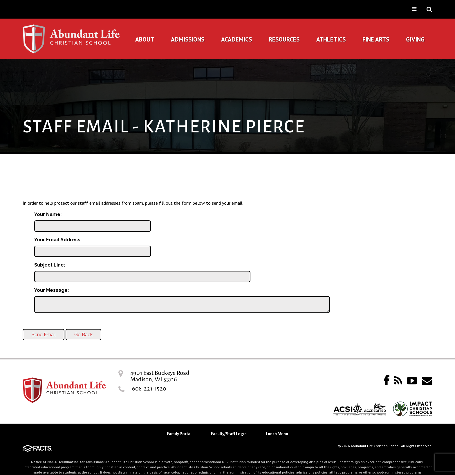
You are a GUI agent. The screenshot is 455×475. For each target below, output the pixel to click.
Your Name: (48, 214)
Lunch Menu (277, 433)
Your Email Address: (58, 239)
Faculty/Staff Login (229, 433)
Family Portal (179, 433)
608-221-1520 (149, 388)
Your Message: (51, 290)
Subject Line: (49, 265)
